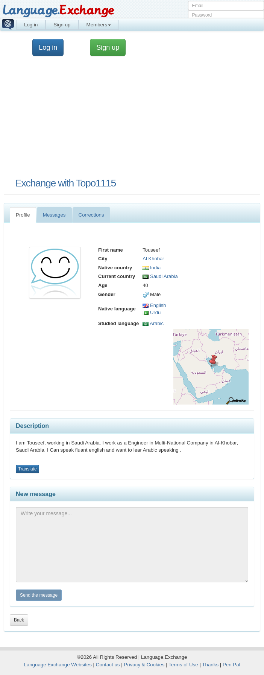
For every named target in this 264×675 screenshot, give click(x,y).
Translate (27, 469)
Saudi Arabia (160, 276)
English (154, 305)
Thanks (210, 664)
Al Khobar (153, 258)
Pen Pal (231, 664)
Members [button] (98, 24)
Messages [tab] (54, 215)
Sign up (61, 24)
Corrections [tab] (91, 215)
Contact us (108, 664)
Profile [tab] (23, 215)
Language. (58, 10)
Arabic (153, 323)
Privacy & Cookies (144, 664)
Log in (31, 24)
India (152, 267)
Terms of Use (183, 664)
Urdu (152, 312)
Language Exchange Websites (58, 664)
